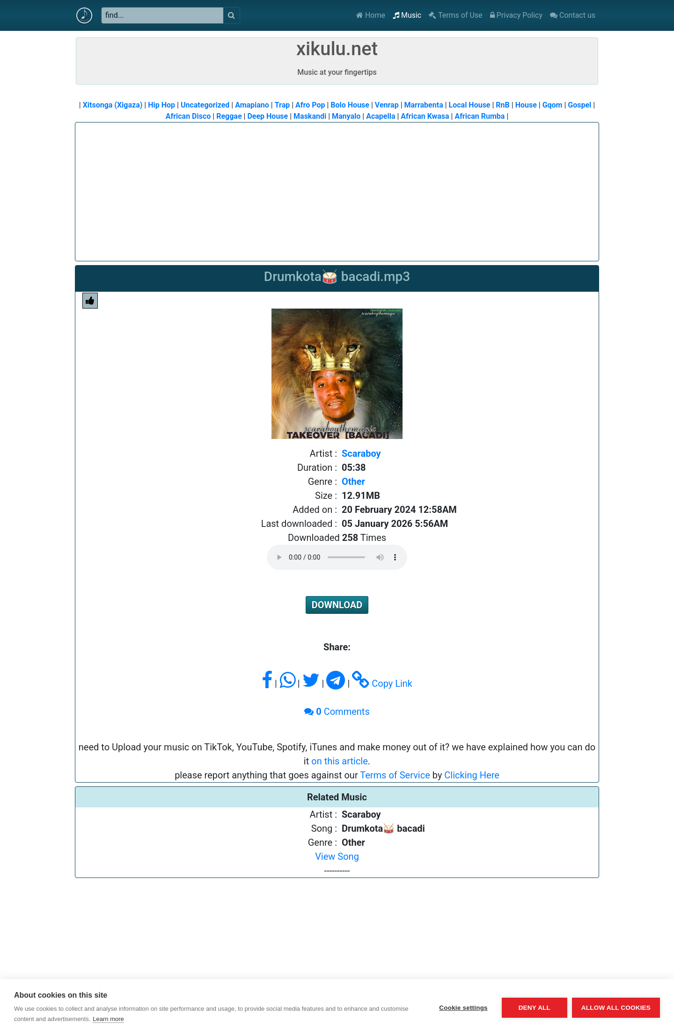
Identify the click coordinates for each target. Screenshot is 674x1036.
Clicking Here (471, 775)
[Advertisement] (337, 187)
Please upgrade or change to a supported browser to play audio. (337, 557)
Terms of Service (395, 775)
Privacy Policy (516, 15)
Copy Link (382, 683)
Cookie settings (463, 1007)
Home (370, 15)
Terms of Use (455, 15)
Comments (336, 711)
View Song (337, 856)
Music (407, 15)
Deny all (534, 1007)
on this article (339, 761)
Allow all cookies (616, 1007)
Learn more (108, 1018)
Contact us (572, 15)
